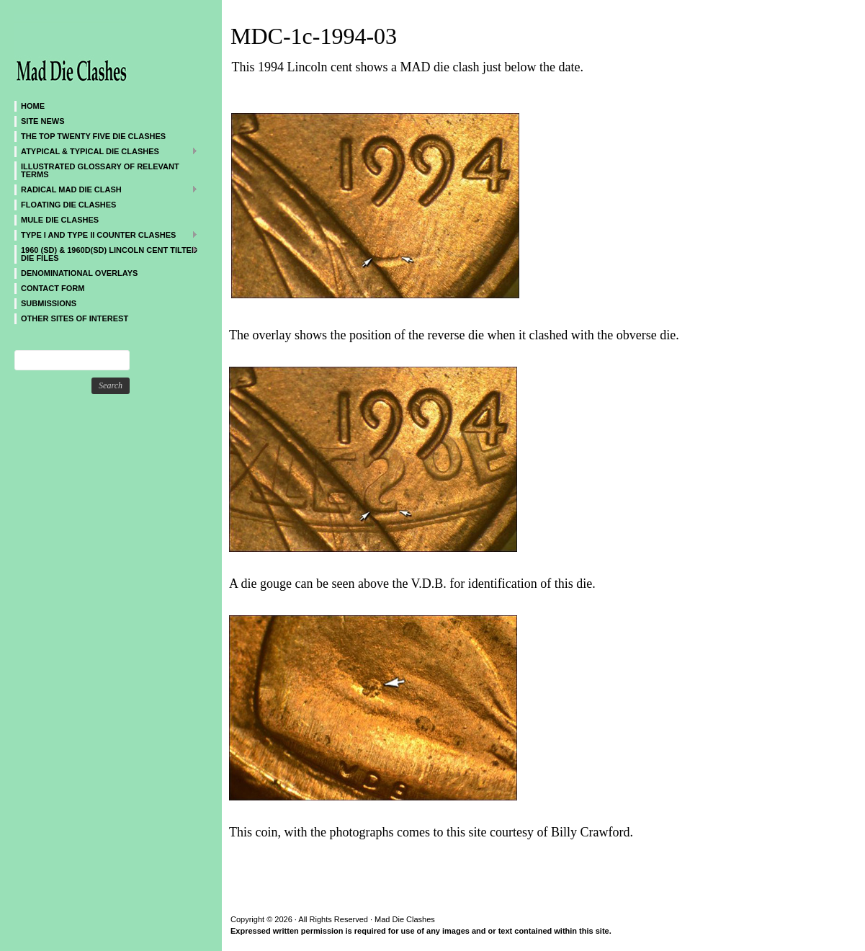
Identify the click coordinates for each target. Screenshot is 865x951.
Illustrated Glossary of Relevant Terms (100, 170)
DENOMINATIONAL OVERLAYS (79, 273)
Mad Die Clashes (100, 50)
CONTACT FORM (52, 288)
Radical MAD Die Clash (106, 189)
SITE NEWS (43, 121)
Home (33, 106)
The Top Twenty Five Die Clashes (93, 136)
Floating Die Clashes (68, 204)
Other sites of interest (74, 318)
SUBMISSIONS (48, 303)
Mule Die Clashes (60, 219)
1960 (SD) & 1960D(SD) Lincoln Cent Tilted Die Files (106, 253)
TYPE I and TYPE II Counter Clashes (106, 234)
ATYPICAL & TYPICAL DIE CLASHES (106, 151)
